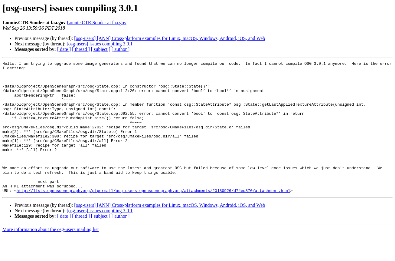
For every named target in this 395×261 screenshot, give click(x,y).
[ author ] (121, 49)
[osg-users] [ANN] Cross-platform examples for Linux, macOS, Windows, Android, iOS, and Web (169, 38)
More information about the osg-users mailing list (50, 255)
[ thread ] (81, 49)
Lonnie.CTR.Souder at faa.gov (96, 22)
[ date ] (64, 49)
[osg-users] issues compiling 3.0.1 (99, 43)
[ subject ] (100, 49)
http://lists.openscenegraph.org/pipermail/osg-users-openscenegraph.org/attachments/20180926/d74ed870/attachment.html (153, 217)
